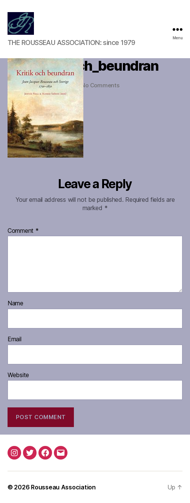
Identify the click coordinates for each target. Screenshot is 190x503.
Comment (23, 231)
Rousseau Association (63, 487)
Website (18, 375)
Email (14, 339)
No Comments (100, 85)
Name (15, 303)
